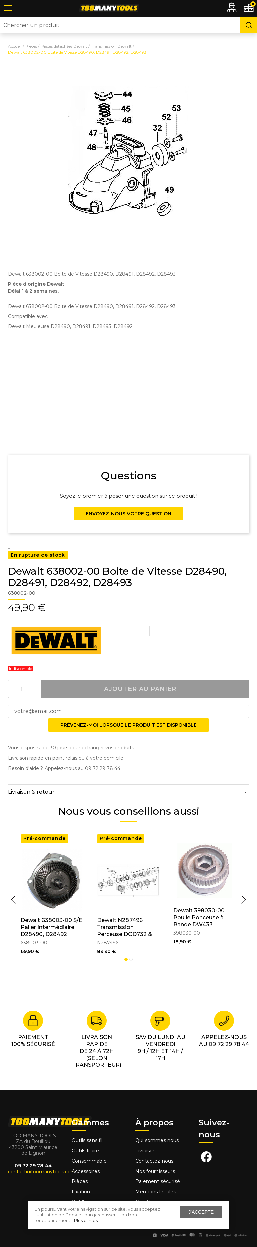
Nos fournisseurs (155, 1171)
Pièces (80, 1181)
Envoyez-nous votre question (128, 514)
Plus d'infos (86, 1220)
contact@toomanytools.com (42, 1172)
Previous (13, 899)
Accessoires (86, 1171)
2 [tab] (131, 959)
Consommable (89, 1161)
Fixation (81, 1192)
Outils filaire (85, 1151)
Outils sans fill (88, 1140)
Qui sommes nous (157, 1140)
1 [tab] (126, 959)
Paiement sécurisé (157, 1181)
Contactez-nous (154, 1161)
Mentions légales (156, 1192)
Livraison (145, 1151)
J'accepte (201, 1212)
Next (243, 899)
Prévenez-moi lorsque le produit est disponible (128, 725)
